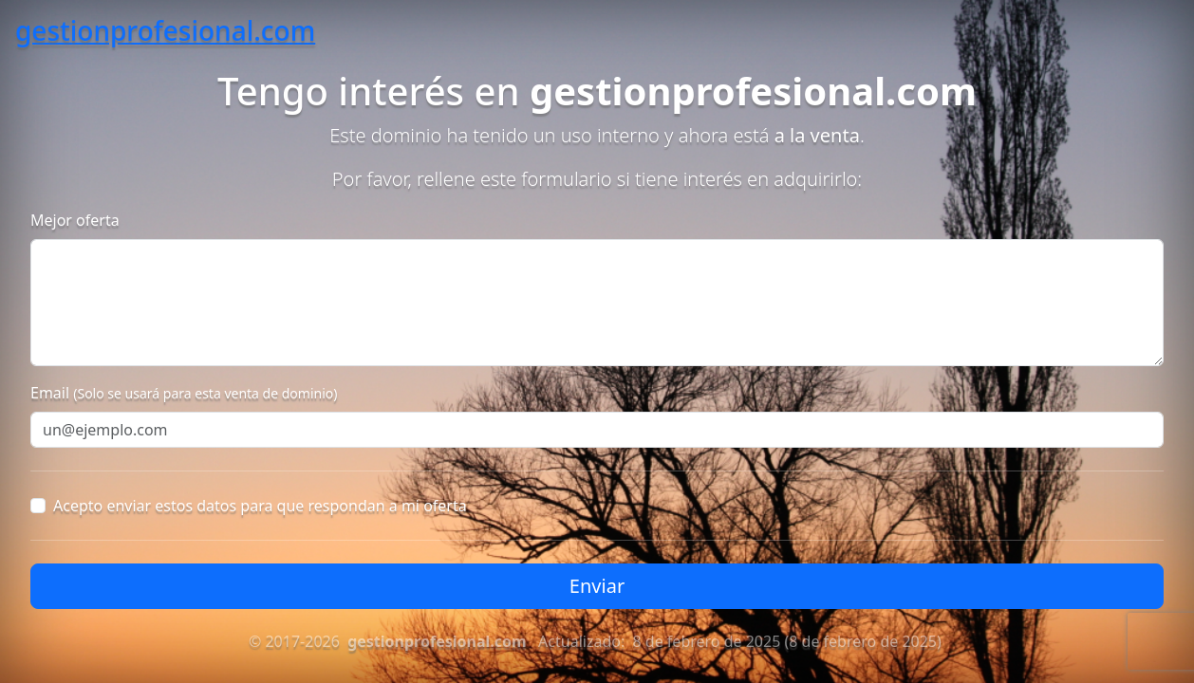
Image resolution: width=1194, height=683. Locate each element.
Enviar (597, 586)
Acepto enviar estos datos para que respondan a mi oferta (260, 505)
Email (183, 392)
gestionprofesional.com (165, 30)
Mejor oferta (75, 220)
